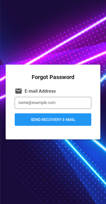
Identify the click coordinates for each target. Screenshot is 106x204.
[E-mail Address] (53, 103)
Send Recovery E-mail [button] (53, 119)
